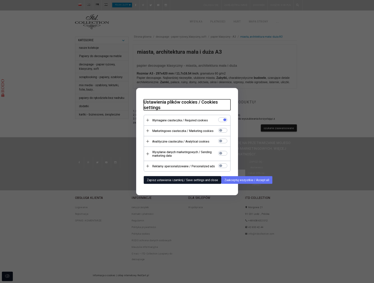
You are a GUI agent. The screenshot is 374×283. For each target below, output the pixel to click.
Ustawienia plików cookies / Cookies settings (181, 104)
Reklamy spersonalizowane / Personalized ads (183, 166)
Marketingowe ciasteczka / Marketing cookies (182, 131)
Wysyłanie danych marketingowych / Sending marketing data (182, 153)
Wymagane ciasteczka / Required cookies (180, 120)
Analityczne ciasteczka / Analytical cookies (180, 141)
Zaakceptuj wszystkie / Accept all (246, 180)
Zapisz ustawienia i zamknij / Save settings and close (182, 180)
